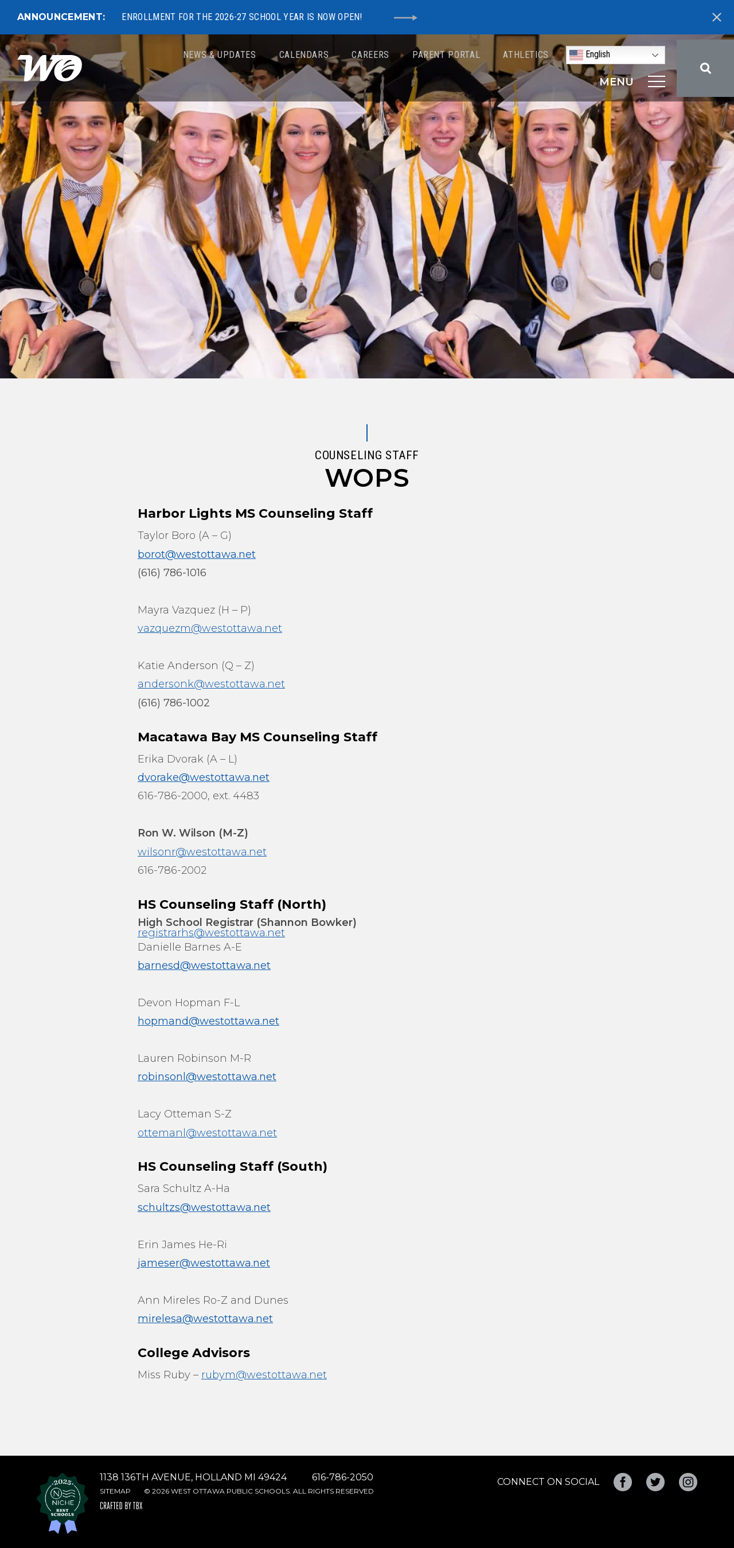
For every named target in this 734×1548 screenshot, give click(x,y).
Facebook (623, 1482)
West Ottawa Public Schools (49, 68)
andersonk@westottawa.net (211, 684)
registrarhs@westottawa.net (211, 933)
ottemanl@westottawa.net (207, 1133)
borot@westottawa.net (197, 554)
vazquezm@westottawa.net (210, 628)
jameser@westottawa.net (204, 1263)
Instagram (688, 1482)
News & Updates (219, 54)
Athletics (526, 54)
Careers (370, 54)
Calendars (304, 54)
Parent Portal (446, 54)
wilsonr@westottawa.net (202, 852)
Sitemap (115, 1491)
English (589, 55)
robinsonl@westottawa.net (207, 1076)
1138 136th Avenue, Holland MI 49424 (193, 1477)
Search (705, 68)
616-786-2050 (342, 1477)
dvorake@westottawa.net (204, 777)
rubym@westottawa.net (264, 1375)
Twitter (655, 1482)
